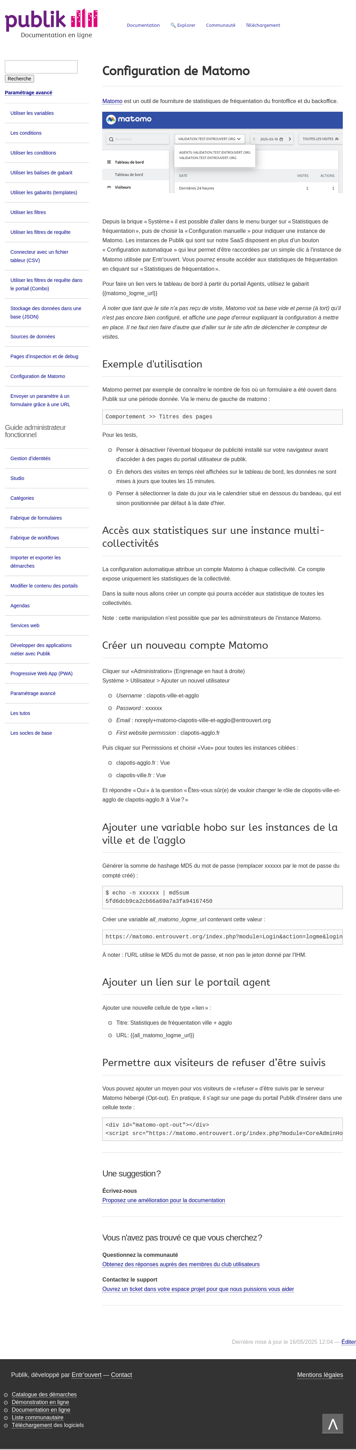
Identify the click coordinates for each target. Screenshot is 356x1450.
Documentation (143, 25)
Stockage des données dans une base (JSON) (45, 313)
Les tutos (20, 713)
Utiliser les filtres (28, 212)
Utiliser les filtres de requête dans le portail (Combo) (46, 284)
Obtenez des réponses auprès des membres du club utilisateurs (181, 1265)
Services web (24, 625)
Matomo (112, 101)
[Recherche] (19, 78)
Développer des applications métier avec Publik (41, 649)
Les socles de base (31, 733)
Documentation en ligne (41, 1410)
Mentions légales (320, 1375)
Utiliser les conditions (33, 153)
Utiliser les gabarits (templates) (43, 192)
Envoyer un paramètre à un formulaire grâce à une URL (40, 400)
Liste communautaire (38, 1418)
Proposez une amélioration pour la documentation (163, 1201)
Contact (121, 1375)
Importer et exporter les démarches (35, 562)
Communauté (220, 25)
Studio (17, 478)
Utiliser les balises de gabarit (41, 172)
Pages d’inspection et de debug (44, 356)
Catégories (22, 498)
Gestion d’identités (30, 458)
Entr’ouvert (87, 1375)
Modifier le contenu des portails (44, 586)
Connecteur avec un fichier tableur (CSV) (39, 256)
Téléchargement (263, 25)
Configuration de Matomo (37, 376)
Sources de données (32, 336)
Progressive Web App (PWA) (41, 673)
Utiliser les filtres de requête (40, 232)
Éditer (348, 1342)
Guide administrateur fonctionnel (35, 431)
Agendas (20, 605)
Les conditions (26, 133)
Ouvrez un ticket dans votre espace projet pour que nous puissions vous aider (198, 1289)
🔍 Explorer (182, 25)
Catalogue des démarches (44, 1395)
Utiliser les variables (32, 113)
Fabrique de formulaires (36, 518)
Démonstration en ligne (40, 1402)
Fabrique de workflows (34, 538)
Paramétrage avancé (28, 92)
